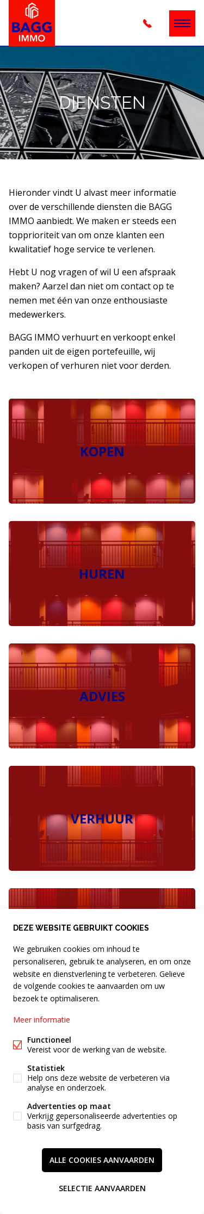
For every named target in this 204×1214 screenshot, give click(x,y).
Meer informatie (41, 1019)
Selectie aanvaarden (102, 1188)
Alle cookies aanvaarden (102, 1160)
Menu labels (182, 23)
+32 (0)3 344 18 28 (147, 23)
